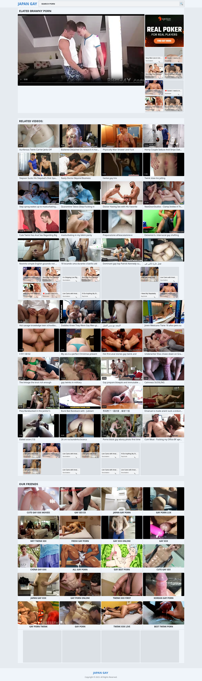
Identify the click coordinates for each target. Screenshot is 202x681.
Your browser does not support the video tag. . (81, 50)
